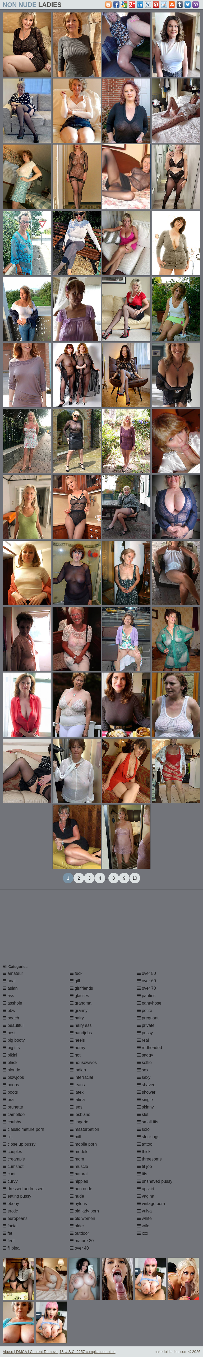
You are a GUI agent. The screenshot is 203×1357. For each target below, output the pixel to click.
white (144, 1218)
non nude (81, 1188)
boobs (11, 1085)
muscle (79, 1166)
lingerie (79, 1122)
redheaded (149, 1047)
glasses (79, 995)
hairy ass (80, 1025)
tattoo (144, 1144)
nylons (78, 1203)
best (9, 1033)
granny (78, 1010)
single (145, 1099)
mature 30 (82, 1240)
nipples (79, 1181)
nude (77, 1196)
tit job (144, 1166)
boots (10, 1092)
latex (77, 1092)
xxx (142, 1233)
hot (75, 1055)
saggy (145, 1055)
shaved (146, 1085)
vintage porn (151, 1203)
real (143, 1040)
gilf (75, 981)
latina (77, 1099)
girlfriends (81, 988)
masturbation (84, 1129)
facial (10, 1226)
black (10, 1062)
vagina (145, 1196)
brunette (13, 1107)
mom (77, 1159)
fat (7, 1233)
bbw (9, 1010)
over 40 (79, 1248)
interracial (81, 1077)
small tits (147, 1122)
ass (8, 995)
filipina (11, 1248)
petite (144, 1010)
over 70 (146, 988)
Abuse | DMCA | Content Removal (30, 1352)
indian (78, 1070)
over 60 (146, 981)
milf (75, 1137)
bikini (10, 1055)
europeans (15, 1218)
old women (82, 1218)
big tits (11, 1047)
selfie (144, 1062)
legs (76, 1107)
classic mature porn (23, 1129)
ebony (11, 1203)
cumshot (13, 1166)
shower (146, 1092)
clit (8, 1137)
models (79, 1151)
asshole (12, 1003)
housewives (83, 1062)
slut (142, 1114)
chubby (12, 1122)
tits (142, 1174)
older (77, 1226)
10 (134, 878)
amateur (13, 973)
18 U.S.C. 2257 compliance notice (87, 1352)
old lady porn (84, 1211)
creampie (14, 1159)
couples (12, 1151)
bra (8, 1099)
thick (143, 1151)
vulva (144, 1211)
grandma (80, 1003)
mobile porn (83, 1144)
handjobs (81, 1033)
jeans (77, 1085)
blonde (11, 1070)
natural (78, 1174)
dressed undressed (23, 1188)
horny (77, 1047)
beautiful (13, 1025)
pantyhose (149, 1003)
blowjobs (13, 1077)
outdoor (79, 1233)
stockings (148, 1137)
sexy (143, 1077)
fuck (76, 973)
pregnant (148, 1018)
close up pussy (19, 1144)
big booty (14, 1040)
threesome (149, 1159)
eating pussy (17, 1196)
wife (143, 1226)
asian (10, 988)
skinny (145, 1107)
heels (77, 1040)
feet (9, 1240)
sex (142, 1070)
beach (11, 1018)
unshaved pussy (154, 1181)
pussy (145, 1033)
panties (146, 995)
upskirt (145, 1188)
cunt (9, 1174)
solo (143, 1129)
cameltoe (14, 1114)
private (145, 1025)
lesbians (80, 1114)
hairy (77, 1018)
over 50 (146, 973)
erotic (10, 1211)
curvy (10, 1181)
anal (9, 981)
